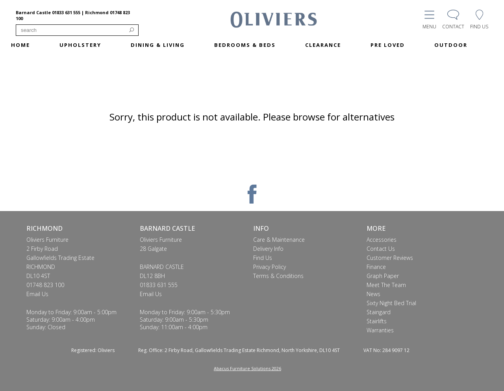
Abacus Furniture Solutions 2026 (247, 368)
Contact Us (381, 248)
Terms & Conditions (278, 276)
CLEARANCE (323, 44)
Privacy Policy (269, 267)
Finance (376, 267)
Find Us (262, 257)
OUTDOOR (450, 44)
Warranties (380, 330)
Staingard (379, 312)
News (373, 294)
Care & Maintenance (279, 239)
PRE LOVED (388, 44)
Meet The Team (386, 285)
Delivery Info (268, 248)
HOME (20, 44)
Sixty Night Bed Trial (391, 303)
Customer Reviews (390, 257)
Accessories (382, 239)
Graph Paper (383, 276)
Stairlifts (377, 321)
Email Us (37, 294)
